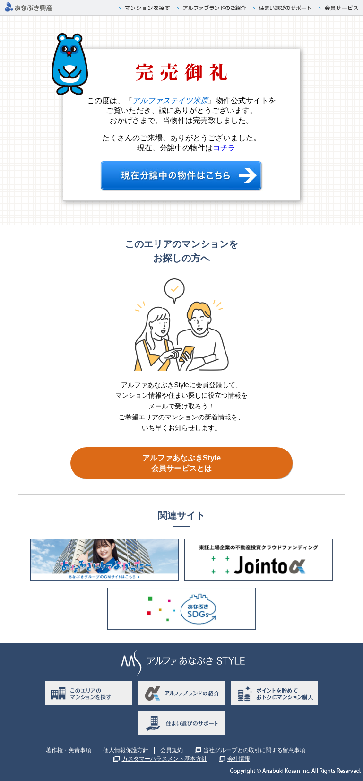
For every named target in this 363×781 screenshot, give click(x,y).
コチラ (224, 148)
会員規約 (171, 750)
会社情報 (238, 758)
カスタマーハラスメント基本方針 (164, 758)
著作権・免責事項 (68, 750)
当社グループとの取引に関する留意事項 (254, 750)
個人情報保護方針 (125, 750)
